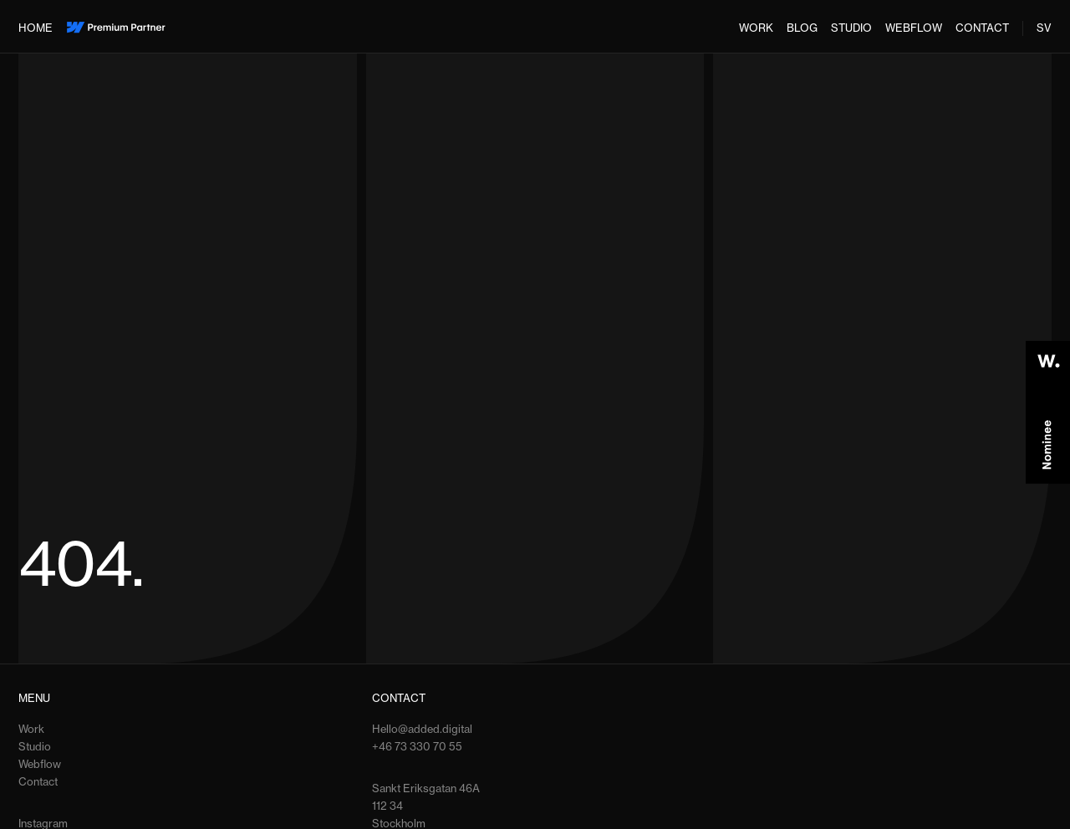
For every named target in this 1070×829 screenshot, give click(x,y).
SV (1044, 27)
